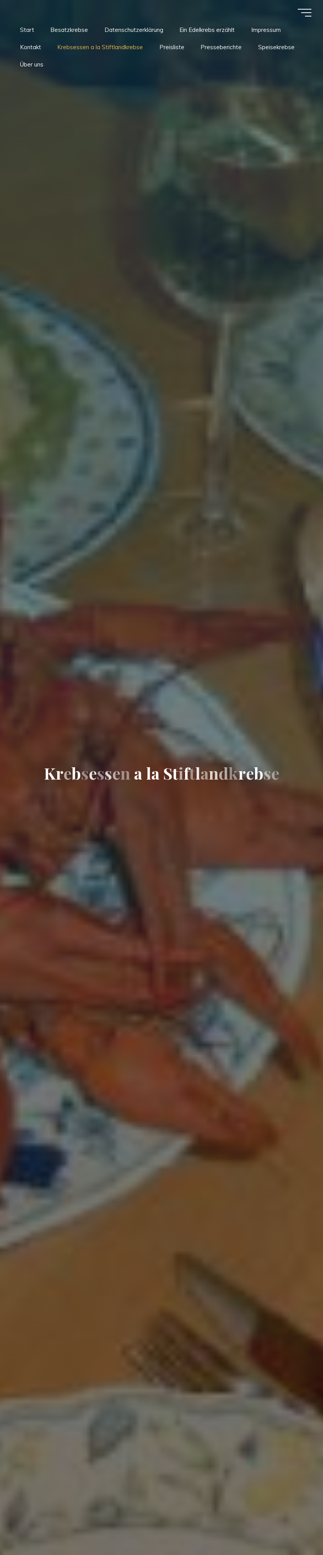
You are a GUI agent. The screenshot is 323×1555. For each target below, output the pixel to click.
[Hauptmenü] (304, 13)
